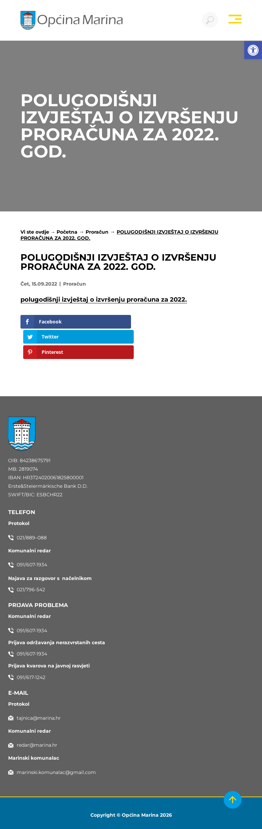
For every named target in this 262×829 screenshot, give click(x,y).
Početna (67, 233)
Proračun (97, 233)
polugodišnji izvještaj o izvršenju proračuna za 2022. (103, 300)
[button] (253, 50)
